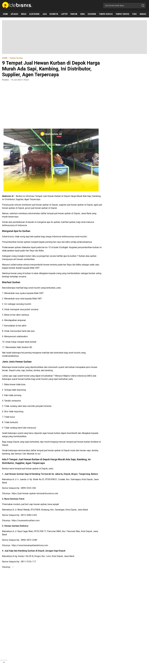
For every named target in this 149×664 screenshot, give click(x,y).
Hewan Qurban (16, 58)
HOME (5, 58)
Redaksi (5, 80)
